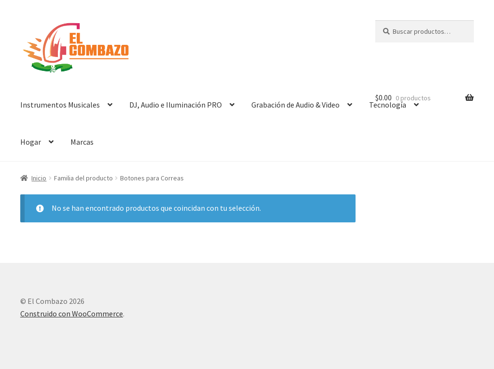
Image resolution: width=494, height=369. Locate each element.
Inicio (38, 178)
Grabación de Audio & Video (295, 104)
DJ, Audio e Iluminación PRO (175, 104)
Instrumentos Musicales (60, 104)
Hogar (30, 142)
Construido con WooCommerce (71, 313)
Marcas (82, 142)
